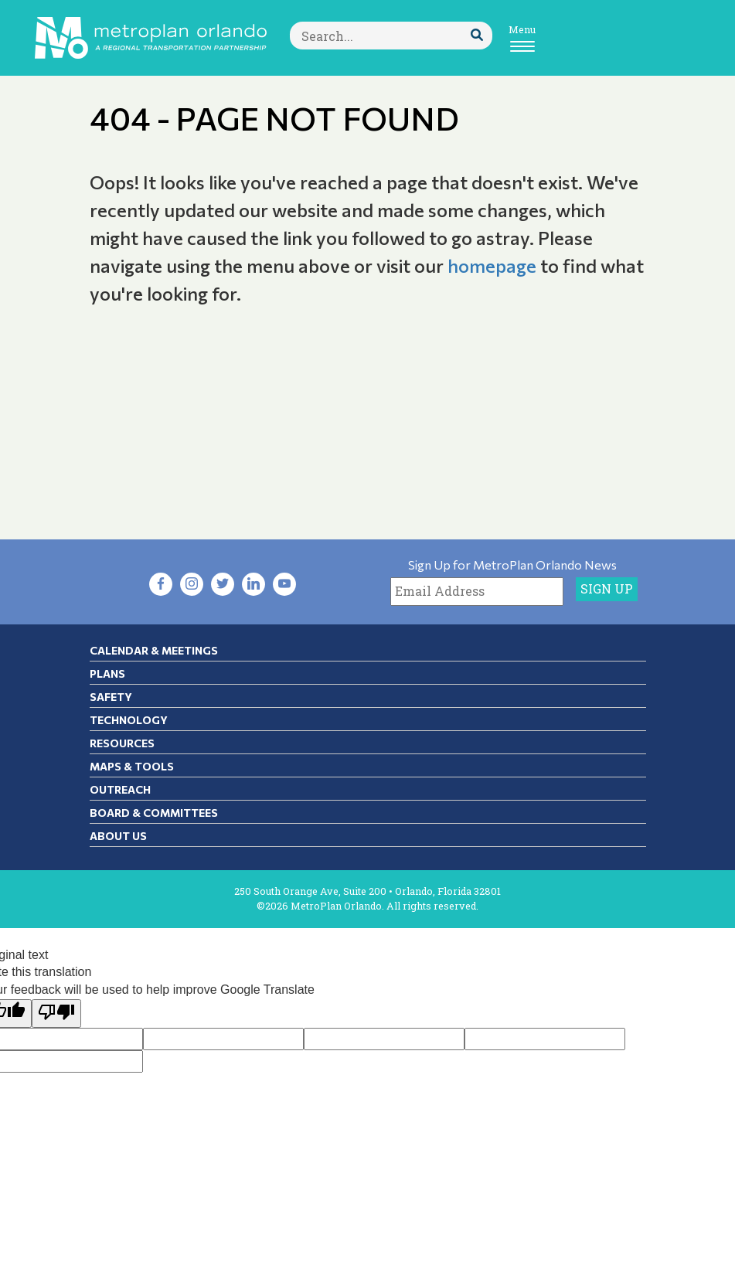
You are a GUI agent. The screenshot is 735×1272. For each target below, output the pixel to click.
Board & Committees (154, 812)
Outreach (120, 789)
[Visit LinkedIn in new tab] (253, 584)
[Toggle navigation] (522, 37)
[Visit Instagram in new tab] (191, 584)
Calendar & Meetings (154, 650)
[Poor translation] (56, 1013)
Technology (129, 719)
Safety (111, 696)
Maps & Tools (132, 766)
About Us (118, 835)
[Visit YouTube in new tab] (284, 584)
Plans (107, 673)
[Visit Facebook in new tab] (160, 584)
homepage (491, 265)
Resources (122, 743)
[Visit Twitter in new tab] (222, 584)
